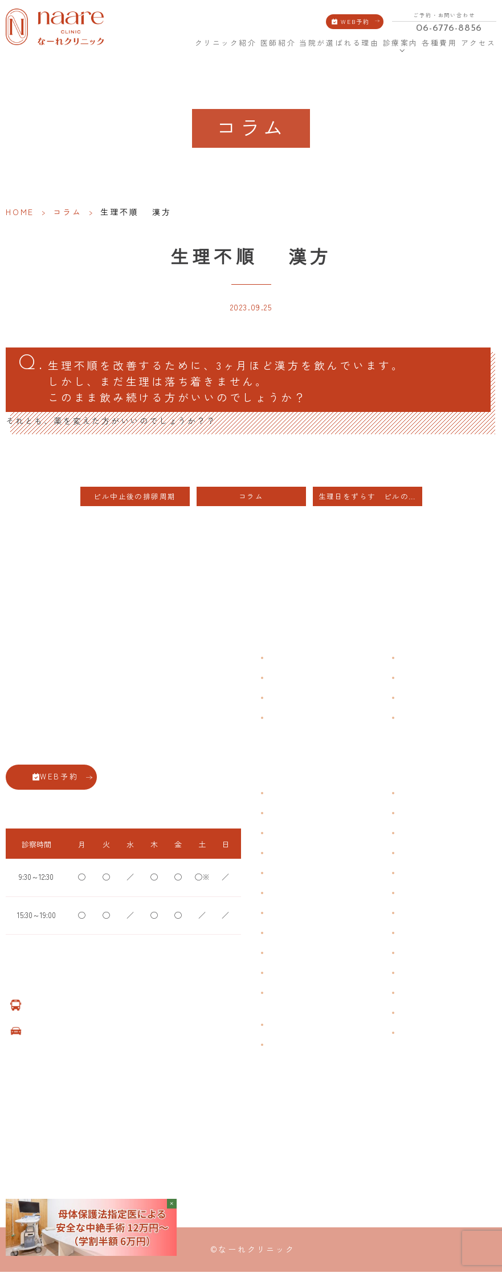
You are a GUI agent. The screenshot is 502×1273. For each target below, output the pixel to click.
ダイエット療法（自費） (436, 1033)
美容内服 (412, 994)
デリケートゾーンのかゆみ (309, 914)
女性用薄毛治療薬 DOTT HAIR (313, 1045)
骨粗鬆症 (281, 954)
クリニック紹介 (226, 43)
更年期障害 (285, 934)
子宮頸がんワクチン (429, 834)
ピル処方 (412, 874)
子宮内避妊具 (419, 914)
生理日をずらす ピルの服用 (370, 497)
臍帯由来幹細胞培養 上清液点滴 (316, 1025)
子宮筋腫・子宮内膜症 (302, 834)
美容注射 (412, 974)
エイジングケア (423, 854)
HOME (184, 43)
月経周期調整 (288, 854)
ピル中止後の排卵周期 (138, 497)
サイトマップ (419, 719)
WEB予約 (355, 21)
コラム (67, 211)
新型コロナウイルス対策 (436, 699)
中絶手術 (412, 934)
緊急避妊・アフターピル (436, 894)
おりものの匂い (292, 894)
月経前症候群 (288, 874)
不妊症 (409, 794)
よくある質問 (419, 659)
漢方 (406, 814)
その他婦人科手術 (426, 954)
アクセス (478, 43)
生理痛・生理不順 (295, 814)
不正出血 (281, 794)
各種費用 (439, 43)
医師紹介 (278, 43)
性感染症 (281, 974)
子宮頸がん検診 (423, 1014)
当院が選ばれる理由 (339, 43)
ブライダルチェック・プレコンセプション (302, 1000)
